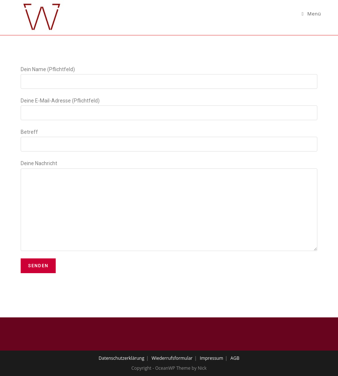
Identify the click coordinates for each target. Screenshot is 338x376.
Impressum (211, 358)
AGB (235, 358)
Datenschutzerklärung (121, 358)
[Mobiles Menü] (311, 13)
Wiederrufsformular (172, 358)
